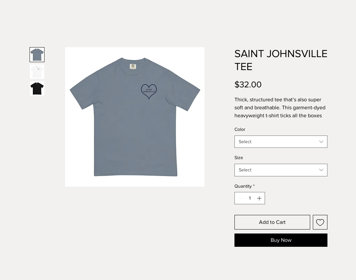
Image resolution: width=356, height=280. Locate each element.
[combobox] (280, 142)
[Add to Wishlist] (320, 222)
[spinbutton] (250, 198)
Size (238, 157)
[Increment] (260, 198)
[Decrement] (239, 198)
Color (239, 129)
